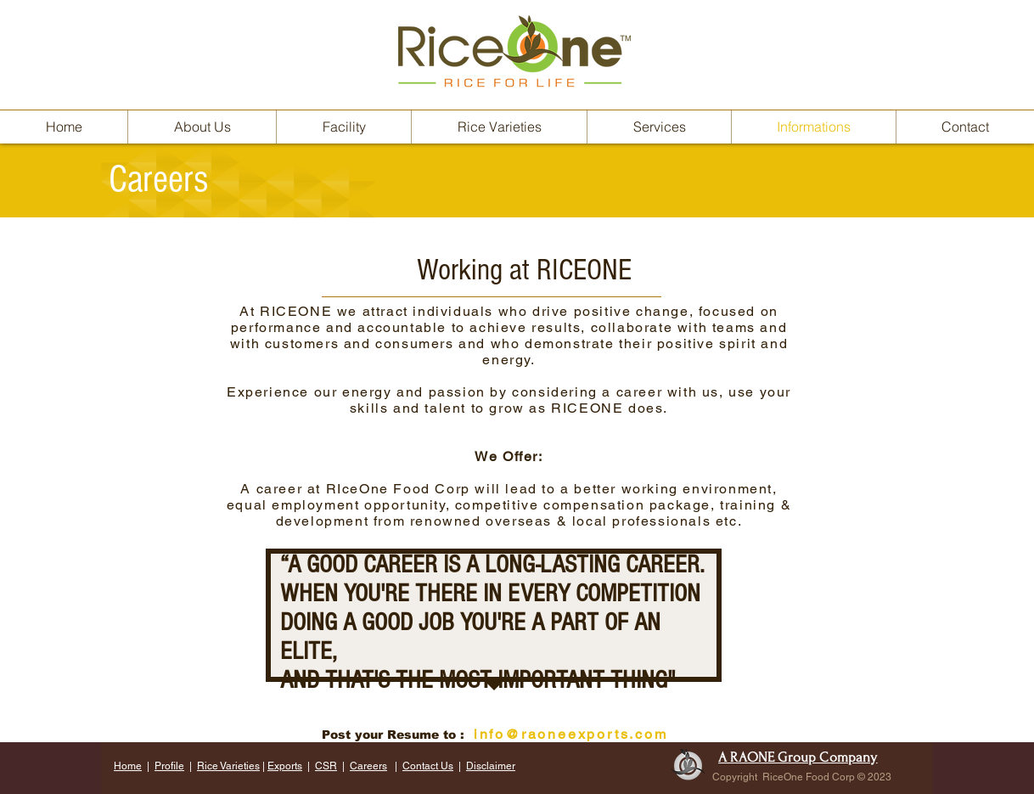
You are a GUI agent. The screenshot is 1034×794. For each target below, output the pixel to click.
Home (128, 766)
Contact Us (427, 766)
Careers (368, 766)
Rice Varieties (228, 766)
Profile (169, 766)
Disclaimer (490, 766)
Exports (284, 766)
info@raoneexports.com (571, 734)
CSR (326, 766)
